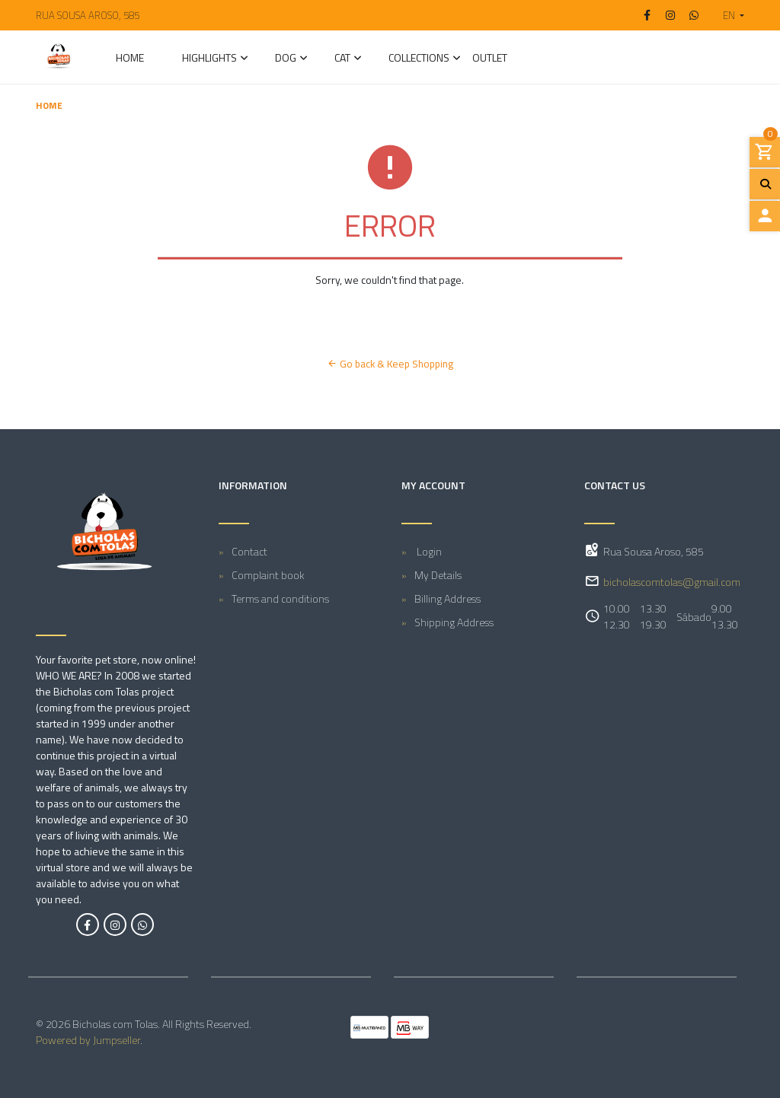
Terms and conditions (280, 598)
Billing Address (447, 598)
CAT (342, 59)
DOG (285, 59)
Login (428, 551)
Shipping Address (454, 622)
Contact (249, 551)
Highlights (209, 59)
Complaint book (268, 575)
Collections (418, 59)
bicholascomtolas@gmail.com (671, 582)
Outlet (489, 59)
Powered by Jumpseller (88, 1040)
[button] (727, 15)
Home (130, 59)
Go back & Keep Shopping (390, 363)
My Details (438, 575)
